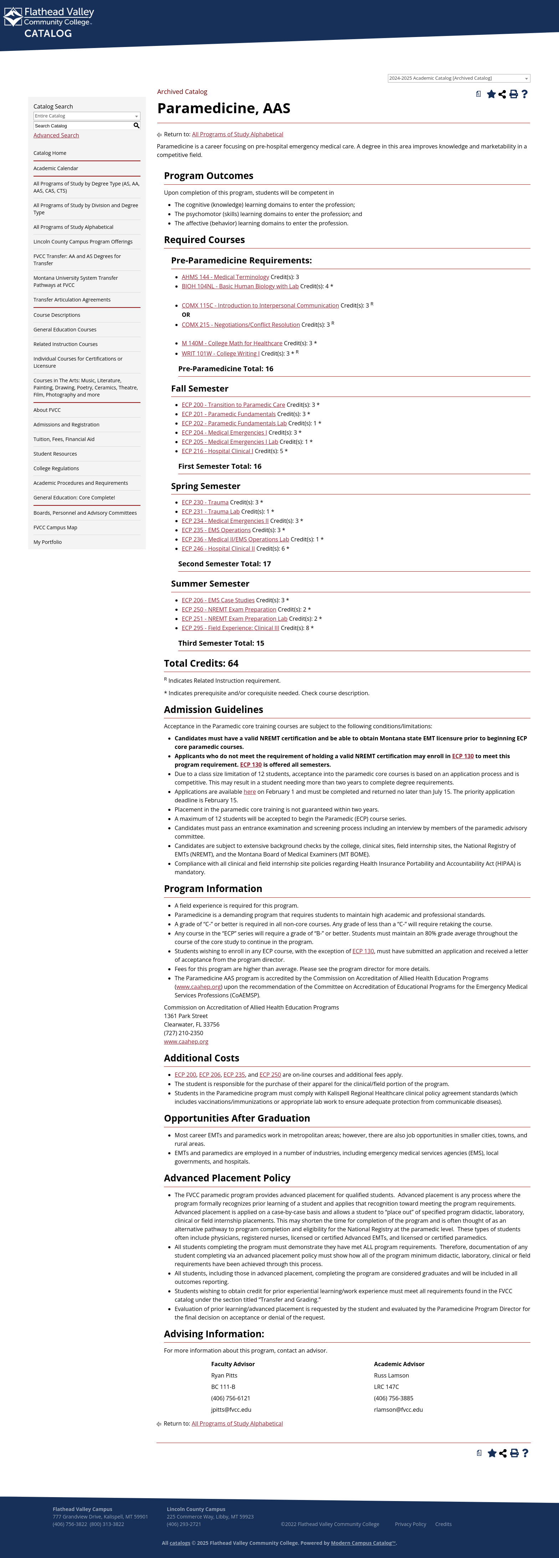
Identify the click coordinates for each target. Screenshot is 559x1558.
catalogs (180, 1542)
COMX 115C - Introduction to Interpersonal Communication (260, 305)
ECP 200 (185, 1075)
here (250, 792)
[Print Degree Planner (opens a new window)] (478, 94)
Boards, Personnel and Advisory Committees (85, 512)
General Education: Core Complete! (74, 497)
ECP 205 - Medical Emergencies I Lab (230, 442)
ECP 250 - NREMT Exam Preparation (229, 609)
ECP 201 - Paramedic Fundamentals (229, 414)
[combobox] (459, 78)
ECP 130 (463, 756)
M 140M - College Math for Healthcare (232, 343)
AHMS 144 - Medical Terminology (225, 277)
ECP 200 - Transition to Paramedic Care (233, 405)
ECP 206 (209, 1075)
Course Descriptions (57, 314)
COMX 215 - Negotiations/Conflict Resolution (241, 325)
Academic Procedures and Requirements (81, 482)
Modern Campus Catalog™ (363, 1542)
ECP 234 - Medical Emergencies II (225, 521)
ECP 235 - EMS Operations (216, 530)
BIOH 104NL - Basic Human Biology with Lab (240, 286)
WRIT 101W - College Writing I (221, 353)
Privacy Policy (410, 1524)
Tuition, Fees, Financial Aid (64, 439)
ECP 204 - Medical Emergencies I (224, 432)
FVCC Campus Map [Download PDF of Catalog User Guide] (55, 527)
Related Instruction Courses (66, 344)
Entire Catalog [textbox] (50, 115)
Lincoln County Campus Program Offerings (83, 241)
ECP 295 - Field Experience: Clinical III (231, 628)
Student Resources (55, 453)
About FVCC (47, 409)
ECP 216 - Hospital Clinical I (217, 451)
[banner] (48, 23)
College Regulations (56, 468)
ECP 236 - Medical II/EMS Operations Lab (235, 539)
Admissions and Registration (66, 424)
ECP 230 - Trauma (205, 502)
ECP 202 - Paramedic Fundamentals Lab (234, 423)
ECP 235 (234, 1075)
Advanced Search (56, 135)
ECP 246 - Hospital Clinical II (218, 548)
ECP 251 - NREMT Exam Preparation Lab (235, 619)
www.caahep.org (198, 987)
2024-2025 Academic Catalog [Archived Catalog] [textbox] (440, 78)
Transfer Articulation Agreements (72, 299)
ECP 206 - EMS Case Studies (218, 600)
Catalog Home (50, 152)
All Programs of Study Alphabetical (73, 227)
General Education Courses (65, 329)
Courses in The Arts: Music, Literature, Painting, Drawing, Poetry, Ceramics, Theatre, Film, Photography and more (86, 387)
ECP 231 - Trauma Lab (211, 511)
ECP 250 (270, 1075)
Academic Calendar (56, 168)
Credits (443, 1524)
